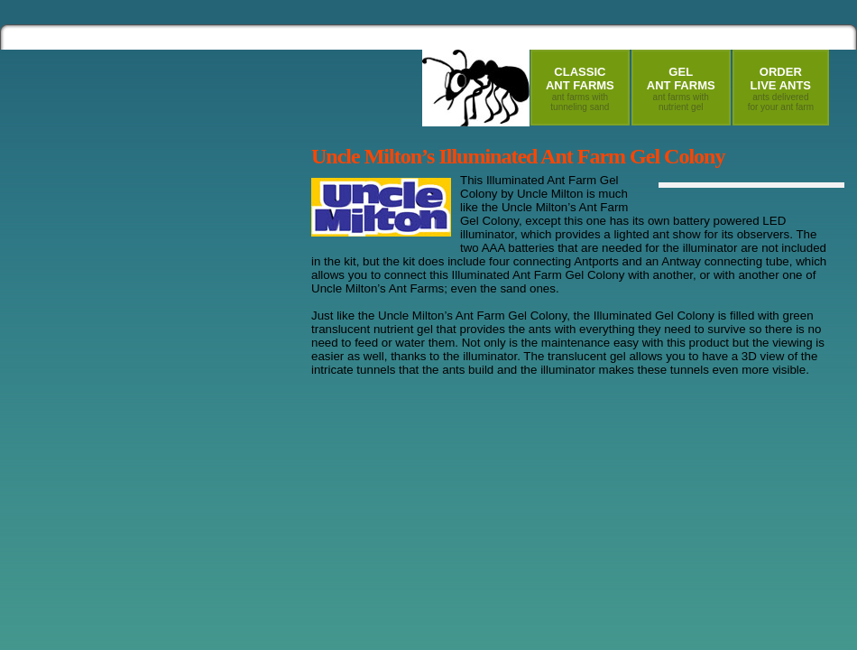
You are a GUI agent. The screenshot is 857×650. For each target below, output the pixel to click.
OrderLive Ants (781, 88)
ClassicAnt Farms (580, 88)
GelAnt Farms (681, 88)
